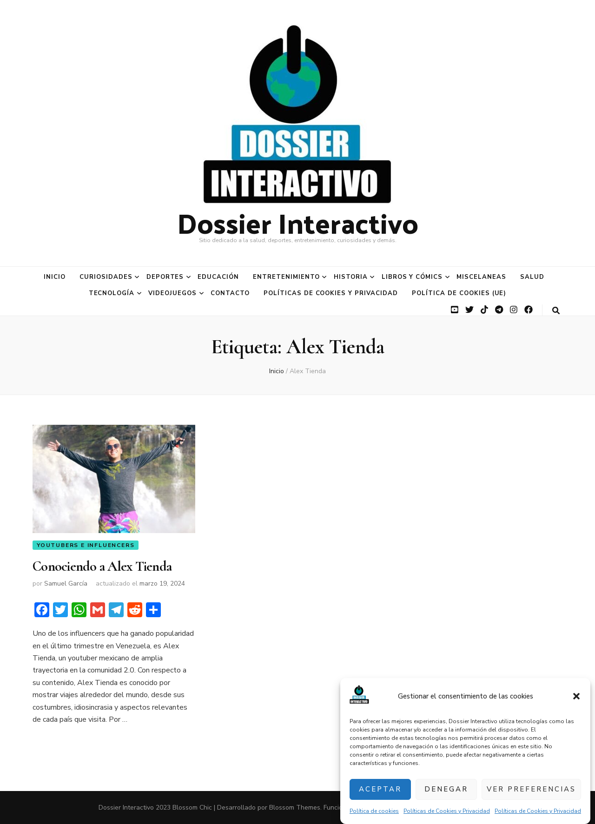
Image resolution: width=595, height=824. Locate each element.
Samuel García (65, 583)
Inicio (55, 277)
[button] (576, 696)
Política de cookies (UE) (459, 293)
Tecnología (112, 293)
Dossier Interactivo (297, 222)
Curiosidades (105, 277)
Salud (532, 277)
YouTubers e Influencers (85, 545)
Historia (351, 277)
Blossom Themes (294, 807)
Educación (218, 277)
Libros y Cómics (412, 277)
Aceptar (380, 789)
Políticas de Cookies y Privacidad (446, 811)
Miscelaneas (481, 277)
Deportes (165, 277)
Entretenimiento (286, 277)
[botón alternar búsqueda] (556, 311)
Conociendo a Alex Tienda (102, 566)
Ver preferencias (531, 789)
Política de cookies (374, 811)
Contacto (230, 293)
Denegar (446, 789)
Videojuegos (172, 293)
